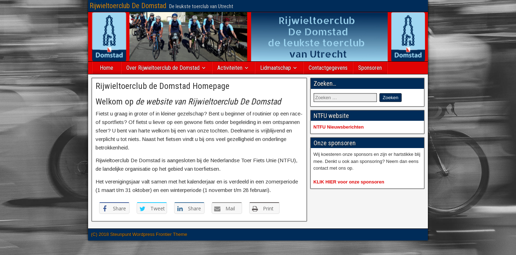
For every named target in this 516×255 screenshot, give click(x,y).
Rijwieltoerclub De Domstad (128, 5)
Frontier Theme (171, 234)
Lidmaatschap (275, 67)
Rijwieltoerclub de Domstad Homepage (162, 86)
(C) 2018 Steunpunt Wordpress (123, 234)
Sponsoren (370, 67)
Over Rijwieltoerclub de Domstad (163, 67)
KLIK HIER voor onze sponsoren (349, 182)
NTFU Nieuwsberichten (339, 127)
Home (106, 67)
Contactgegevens (328, 67)
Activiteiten (229, 67)
